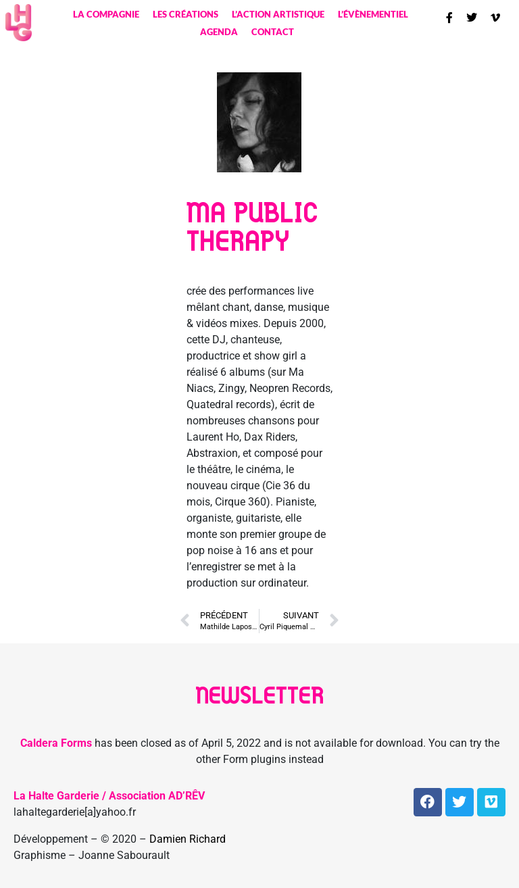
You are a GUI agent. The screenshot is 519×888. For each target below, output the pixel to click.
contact (272, 31)
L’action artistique (278, 14)
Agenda (219, 31)
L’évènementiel (373, 14)
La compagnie (106, 14)
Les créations (185, 14)
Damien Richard (187, 839)
